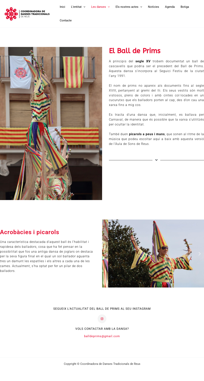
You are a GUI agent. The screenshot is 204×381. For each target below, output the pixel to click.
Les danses (100, 7)
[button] (83, 7)
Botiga (185, 7)
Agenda (170, 7)
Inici (62, 7)
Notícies (153, 7)
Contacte (66, 20)
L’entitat (78, 7)
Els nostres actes (129, 7)
